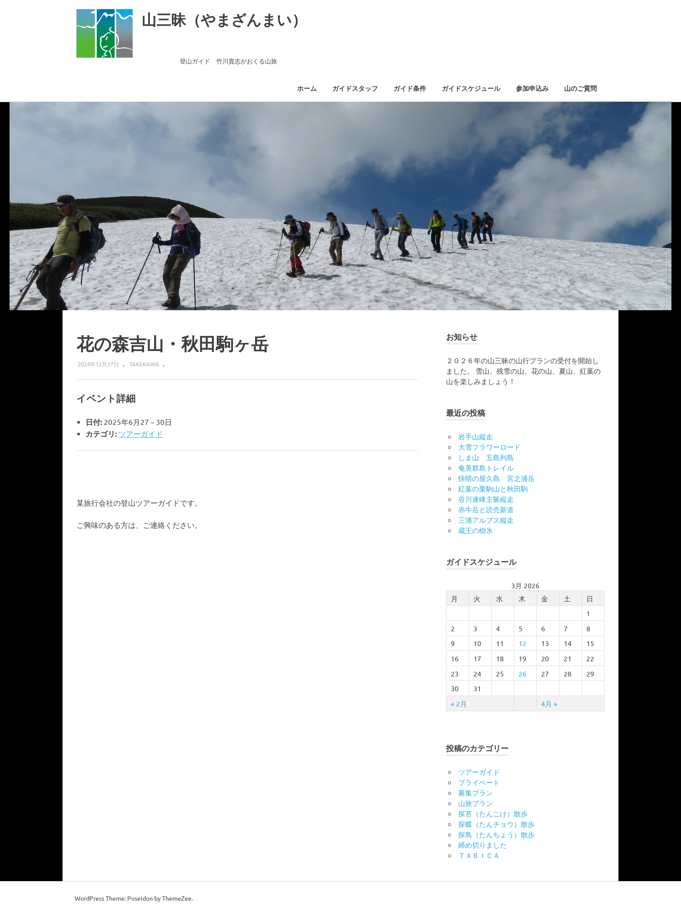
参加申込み (532, 89)
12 (522, 643)
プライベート (479, 782)
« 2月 (459, 703)
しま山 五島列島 (486, 457)
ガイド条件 (409, 89)
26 (522, 673)
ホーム (307, 89)
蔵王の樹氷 (475, 530)
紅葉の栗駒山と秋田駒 (493, 488)
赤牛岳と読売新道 (486, 509)
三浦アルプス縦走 (486, 519)
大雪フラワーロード (489, 446)
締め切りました (482, 844)
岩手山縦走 (475, 436)
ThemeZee (177, 898)
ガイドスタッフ (355, 89)
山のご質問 (580, 89)
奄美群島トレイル (486, 467)
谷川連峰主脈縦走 (486, 498)
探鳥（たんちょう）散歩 (496, 834)
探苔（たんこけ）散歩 (493, 813)
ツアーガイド (141, 433)
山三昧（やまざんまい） (234, 19)
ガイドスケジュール (471, 89)
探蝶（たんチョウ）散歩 (496, 823)
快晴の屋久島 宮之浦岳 (496, 478)
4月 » (549, 703)
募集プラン (475, 792)
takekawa (144, 364)
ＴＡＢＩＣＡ (479, 855)
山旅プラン (475, 803)
